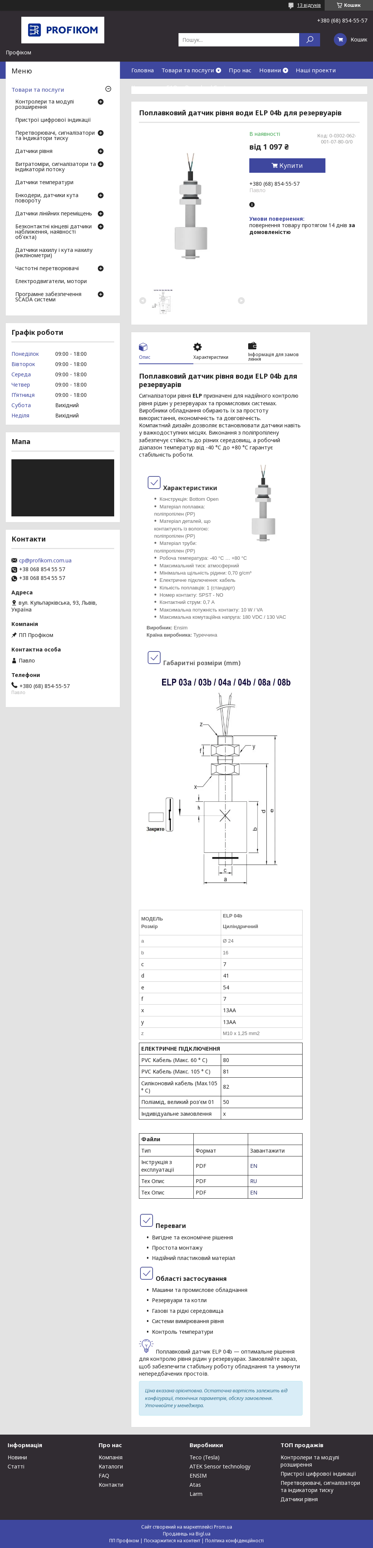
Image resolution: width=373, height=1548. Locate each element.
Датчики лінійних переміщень (53, 214)
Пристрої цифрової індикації (53, 120)
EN (253, 1165)
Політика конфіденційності (234, 1540)
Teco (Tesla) (205, 1457)
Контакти (145, 87)
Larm (196, 1493)
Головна (142, 70)
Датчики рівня (34, 151)
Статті (16, 1466)
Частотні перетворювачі (47, 269)
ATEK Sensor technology (220, 1466)
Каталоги (111, 1466)
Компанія (111, 1457)
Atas (195, 1484)
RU (253, 1181)
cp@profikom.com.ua (45, 560)
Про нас (240, 70)
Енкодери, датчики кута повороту (46, 198)
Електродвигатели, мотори (51, 282)
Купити (291, 165)
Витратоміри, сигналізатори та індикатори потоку (55, 167)
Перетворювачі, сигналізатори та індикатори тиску (55, 136)
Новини (270, 70)
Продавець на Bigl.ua (186, 1533)
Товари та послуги (187, 70)
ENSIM (198, 1475)
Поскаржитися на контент (172, 1540)
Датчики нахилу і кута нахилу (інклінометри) (53, 253)
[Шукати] (309, 39)
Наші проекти (316, 70)
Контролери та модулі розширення (44, 104)
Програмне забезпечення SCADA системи (48, 297)
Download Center (208, 87)
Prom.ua (223, 1527)
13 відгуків (309, 5)
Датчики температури (44, 183)
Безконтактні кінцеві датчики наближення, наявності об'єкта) (53, 232)
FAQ (171, 87)
